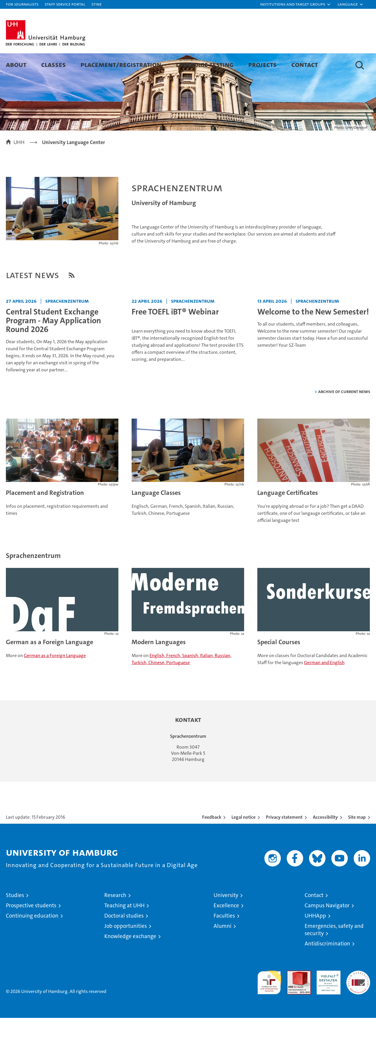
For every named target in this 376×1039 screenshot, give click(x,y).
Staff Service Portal (65, 4)
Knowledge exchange (130, 957)
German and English (324, 684)
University (226, 916)
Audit (292, 995)
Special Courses (278, 663)
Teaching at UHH (124, 926)
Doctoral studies (124, 936)
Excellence (226, 926)
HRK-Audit (327, 995)
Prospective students (31, 926)
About (16, 64)
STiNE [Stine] (96, 4)
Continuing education (32, 936)
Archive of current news (344, 412)
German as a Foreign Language (49, 663)
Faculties (224, 936)
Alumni (222, 947)
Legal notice (243, 838)
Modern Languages (159, 663)
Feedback (211, 838)
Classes (53, 64)
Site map (357, 838)
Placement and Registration (45, 514)
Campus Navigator (327, 926)
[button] (295, 4)
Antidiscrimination (327, 964)
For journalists (22, 4)
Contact (304, 64)
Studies (15, 916)
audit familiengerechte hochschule (269, 1001)
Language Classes (156, 514)
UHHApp (315, 936)
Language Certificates (287, 514)
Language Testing (205, 64)
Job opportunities (125, 947)
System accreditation (358, 998)
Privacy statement (284, 838)
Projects (262, 64)
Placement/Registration (120, 64)
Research (115, 916)
